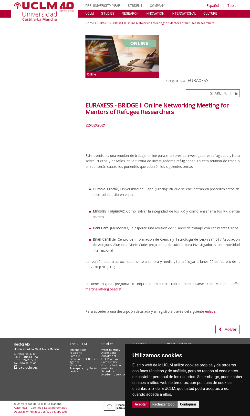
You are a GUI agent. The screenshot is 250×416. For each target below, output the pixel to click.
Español (213, 5)
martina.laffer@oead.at (103, 289)
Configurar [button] (188, 404)
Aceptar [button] (141, 404)
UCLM (89, 13)
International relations (78, 351)
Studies (107, 343)
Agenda (75, 362)
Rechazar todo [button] (163, 404)
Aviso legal (21, 407)
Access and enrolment (108, 354)
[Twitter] (225, 93)
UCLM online (110, 359)
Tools (231, 5)
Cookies (36, 407)
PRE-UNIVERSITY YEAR (102, 5)
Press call (76, 365)
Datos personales (55, 407)
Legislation (77, 371)
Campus (75, 356)
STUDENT (135, 5)
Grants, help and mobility (112, 366)
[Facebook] (230, 93)
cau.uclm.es (26, 367)
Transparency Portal (84, 368)
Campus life (109, 362)
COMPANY (157, 5)
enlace (210, 311)
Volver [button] (228, 329)
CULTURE (210, 13)
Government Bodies (84, 359)
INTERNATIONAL (184, 13)
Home (89, 23)
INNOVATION (155, 13)
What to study (110, 350)
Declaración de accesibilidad (32, 411)
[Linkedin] (235, 93)
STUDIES (108, 13)
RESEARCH (130, 13)
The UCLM (78, 343)
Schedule (107, 371)
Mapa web (61, 411)
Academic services (114, 374)
